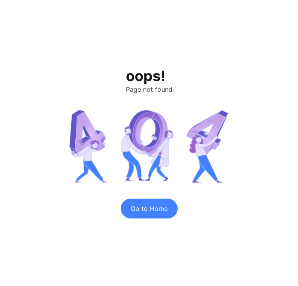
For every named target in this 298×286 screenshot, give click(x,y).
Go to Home (149, 209)
